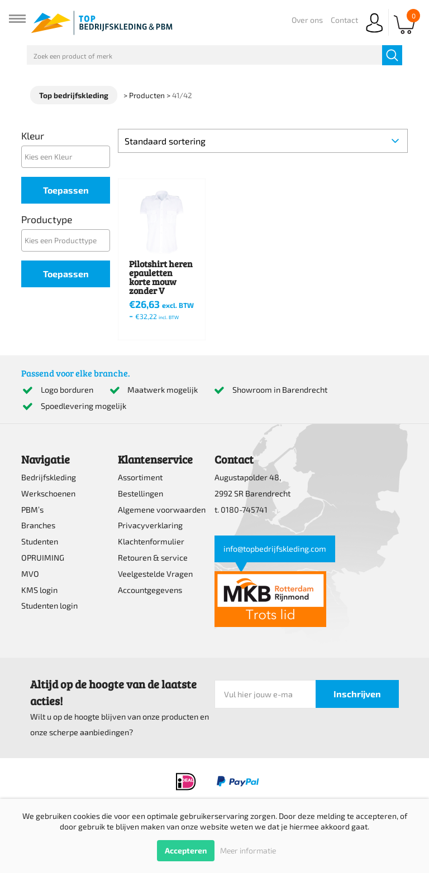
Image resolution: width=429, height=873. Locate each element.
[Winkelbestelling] (262, 141)
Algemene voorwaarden (162, 509)
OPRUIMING (42, 557)
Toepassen (66, 190)
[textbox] (68, 156)
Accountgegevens (150, 590)
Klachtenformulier (151, 541)
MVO (30, 573)
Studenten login (49, 605)
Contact (344, 20)
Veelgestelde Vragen (155, 573)
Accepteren (186, 850)
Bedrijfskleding (48, 477)
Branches (38, 525)
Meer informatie (248, 850)
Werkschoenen (48, 493)
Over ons (307, 20)
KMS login (39, 590)
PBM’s (32, 509)
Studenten (39, 541)
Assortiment (140, 477)
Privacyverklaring (150, 525)
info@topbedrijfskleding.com (274, 548)
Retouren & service (153, 557)
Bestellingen (140, 493)
